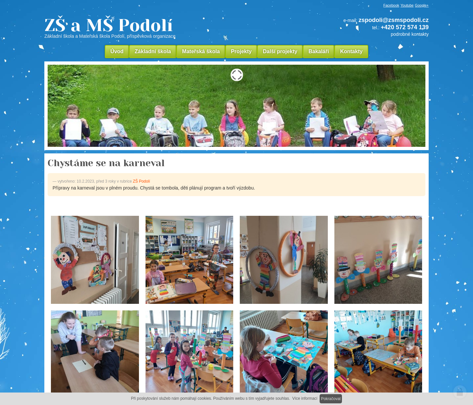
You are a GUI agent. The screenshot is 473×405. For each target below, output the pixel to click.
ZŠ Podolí (141, 181)
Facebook (391, 5)
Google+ (422, 5)
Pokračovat (331, 398)
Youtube (407, 5)
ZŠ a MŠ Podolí (154, 27)
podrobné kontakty (410, 34)
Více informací (305, 398)
